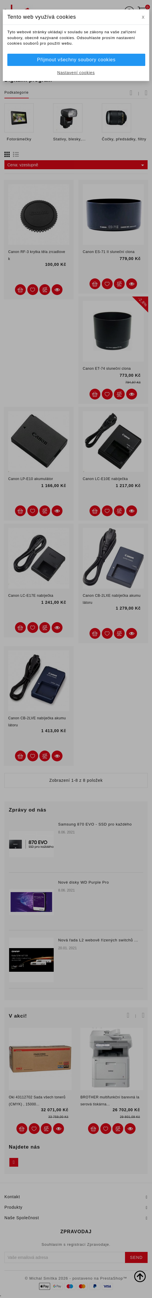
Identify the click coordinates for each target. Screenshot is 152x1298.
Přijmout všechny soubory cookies (76, 59)
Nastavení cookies (76, 72)
